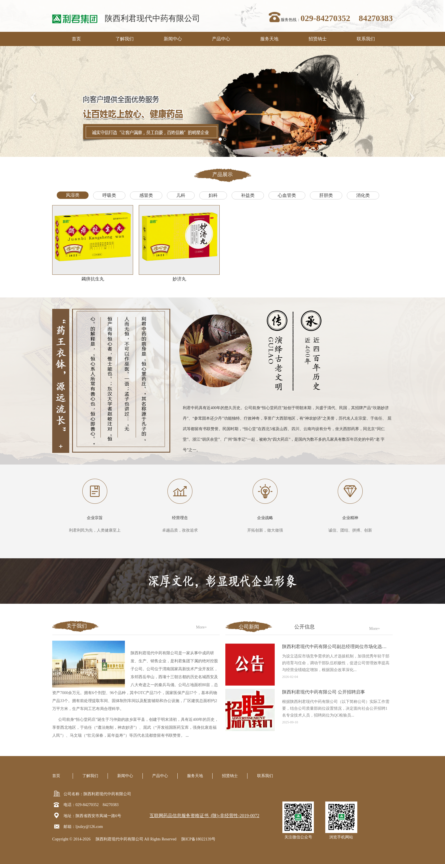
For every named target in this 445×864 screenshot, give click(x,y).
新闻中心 (173, 38)
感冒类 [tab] (146, 195)
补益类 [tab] (248, 195)
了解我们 (125, 38)
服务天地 (269, 38)
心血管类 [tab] (287, 195)
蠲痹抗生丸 (92, 278)
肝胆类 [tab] (326, 195)
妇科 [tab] (213, 195)
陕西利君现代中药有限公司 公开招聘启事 (323, 692)
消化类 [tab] (363, 195)
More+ (201, 627)
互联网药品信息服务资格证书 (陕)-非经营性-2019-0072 (204, 815)
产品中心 (221, 38)
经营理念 (180, 518)
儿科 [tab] (180, 195)
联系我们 (366, 38)
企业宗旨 (95, 518)
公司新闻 (249, 627)
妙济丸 (179, 278)
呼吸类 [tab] (109, 195)
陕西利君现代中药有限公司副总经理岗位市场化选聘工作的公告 (345, 646)
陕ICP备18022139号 (198, 839)
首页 (76, 38)
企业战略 (265, 518)
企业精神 (350, 518)
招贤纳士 (317, 38)
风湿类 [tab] (72, 195)
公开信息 (304, 627)
